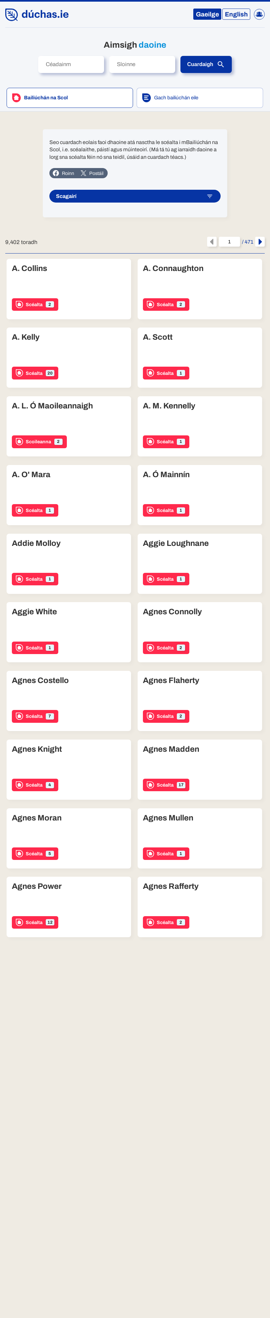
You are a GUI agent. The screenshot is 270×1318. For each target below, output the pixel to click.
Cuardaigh (206, 64)
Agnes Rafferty (171, 886)
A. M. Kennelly (169, 406)
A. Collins (29, 268)
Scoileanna (39, 441)
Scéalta (35, 304)
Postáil (92, 173)
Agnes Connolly (172, 611)
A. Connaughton (173, 268)
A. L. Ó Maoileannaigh (52, 406)
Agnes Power (37, 886)
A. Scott (158, 337)
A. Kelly (26, 337)
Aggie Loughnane (176, 543)
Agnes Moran (37, 818)
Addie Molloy (36, 543)
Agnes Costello (40, 680)
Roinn (63, 173)
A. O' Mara (31, 474)
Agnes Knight (37, 749)
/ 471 (236, 242)
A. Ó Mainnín (166, 474)
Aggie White (34, 611)
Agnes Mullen (168, 818)
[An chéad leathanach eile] (260, 242)
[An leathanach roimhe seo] (212, 242)
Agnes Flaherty (171, 680)
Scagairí (134, 196)
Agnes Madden (171, 749)
